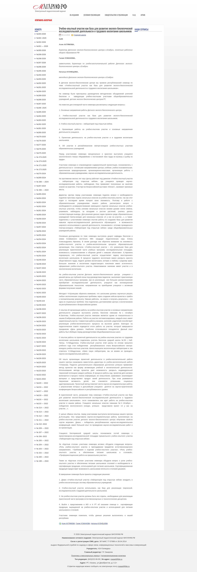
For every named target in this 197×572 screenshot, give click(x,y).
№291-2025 (41, 87)
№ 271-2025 (41, 165)
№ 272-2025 (41, 169)
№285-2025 (41, 112)
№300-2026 (41, 50)
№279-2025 (41, 137)
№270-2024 (41, 174)
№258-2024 (41, 223)
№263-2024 (41, 202)
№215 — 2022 (42, 404)
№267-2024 (41, 186)
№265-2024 (41, 194)
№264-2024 (41, 198)
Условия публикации (92, 15)
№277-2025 (41, 145)
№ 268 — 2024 (42, 182)
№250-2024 (41, 256)
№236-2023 (41, 317)
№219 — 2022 (42, 387)
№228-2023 (41, 354)
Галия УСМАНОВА (83, 523)
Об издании (74, 15)
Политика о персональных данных (85, 556)
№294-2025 (41, 75)
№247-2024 (41, 268)
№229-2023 (41, 350)
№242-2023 (41, 289)
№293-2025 (41, 79)
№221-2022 (41, 379)
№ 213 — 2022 (42, 412)
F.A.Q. (134, 15)
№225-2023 (41, 362)
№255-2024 (41, 235)
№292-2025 (41, 83)
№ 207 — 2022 (42, 432)
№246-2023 (41, 272)
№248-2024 (41, 264)
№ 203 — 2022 (42, 449)
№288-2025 (41, 100)
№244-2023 (41, 280)
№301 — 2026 (42, 46)
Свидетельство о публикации (116, 15)
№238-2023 (41, 309)
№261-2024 (41, 210)
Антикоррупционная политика (113, 556)
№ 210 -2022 (41, 424)
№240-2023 (41, 297)
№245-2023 (41, 276)
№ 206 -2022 (41, 436)
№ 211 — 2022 (42, 420)
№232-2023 (41, 334)
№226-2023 (41, 358)
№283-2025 (41, 120)
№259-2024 (41, 219)
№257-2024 (41, 227)
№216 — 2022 (42, 399)
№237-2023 (41, 313)
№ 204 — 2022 (42, 445)
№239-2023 (41, 305)
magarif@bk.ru (116, 559)
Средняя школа (80, 35)
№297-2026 (41, 63)
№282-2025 (41, 124)
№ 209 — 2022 (42, 428)
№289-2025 (41, 95)
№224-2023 (41, 367)
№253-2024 (41, 243)
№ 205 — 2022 (42, 440)
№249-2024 (41, 260)
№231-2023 (41, 338)
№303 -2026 (41, 38)
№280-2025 (41, 132)
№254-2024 (41, 239)
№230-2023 (41, 342)
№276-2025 (41, 149)
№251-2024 (41, 252)
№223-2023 (41, 371)
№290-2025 (41, 91)
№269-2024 (41, 178)
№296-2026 (41, 67)
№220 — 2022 (42, 383)
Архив (143, 15)
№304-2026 (41, 34)
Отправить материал (43, 20)
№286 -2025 (41, 108)
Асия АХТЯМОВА (68, 523)
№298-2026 (41, 59)
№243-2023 (41, 284)
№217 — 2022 (42, 391)
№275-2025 (41, 153)
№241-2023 (41, 293)
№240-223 (40, 301)
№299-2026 (41, 54)
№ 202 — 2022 (42, 453)
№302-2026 (41, 42)
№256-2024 (41, 231)
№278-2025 (41, 141)
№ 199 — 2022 (42, 461)
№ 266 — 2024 (42, 190)
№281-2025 (41, 128)
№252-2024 (41, 247)
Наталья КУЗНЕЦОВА (99, 523)
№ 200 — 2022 (42, 457)
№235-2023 (41, 321)
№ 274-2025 (41, 157)
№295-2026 (41, 71)
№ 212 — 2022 (42, 416)
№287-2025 (41, 104)
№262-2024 (41, 206)
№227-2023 (41, 346)
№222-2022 (41, 375)
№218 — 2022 (42, 395)
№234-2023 (41, 325)
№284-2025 (41, 116)
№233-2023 (41, 330)
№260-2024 (41, 215)
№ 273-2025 (41, 161)
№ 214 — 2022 (42, 408)
